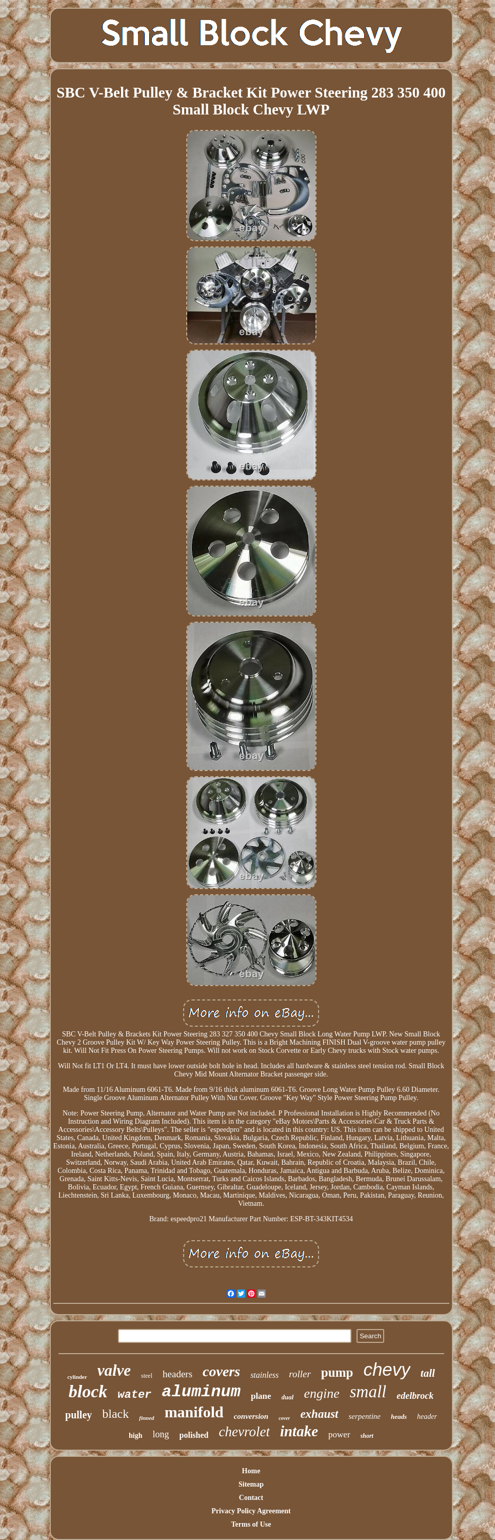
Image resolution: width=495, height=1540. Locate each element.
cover (284, 1418)
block (88, 1391)
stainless (264, 1375)
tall (428, 1373)
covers (221, 1371)
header (427, 1416)
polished (194, 1435)
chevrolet (244, 1431)
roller (300, 1374)
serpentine (365, 1416)
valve (114, 1370)
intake (299, 1431)
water (134, 1395)
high (135, 1435)
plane (261, 1396)
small (368, 1391)
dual (288, 1397)
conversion (251, 1416)
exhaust (319, 1414)
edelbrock (415, 1396)
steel (146, 1375)
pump (337, 1372)
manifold (194, 1411)
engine (321, 1393)
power (339, 1434)
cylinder (77, 1377)
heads (399, 1416)
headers (177, 1374)
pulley (78, 1414)
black (115, 1413)
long (161, 1434)
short (367, 1435)
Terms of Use (251, 1524)
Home (251, 1471)
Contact (251, 1498)
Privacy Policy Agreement (250, 1511)
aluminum (201, 1391)
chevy (386, 1369)
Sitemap (251, 1484)
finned (146, 1418)
